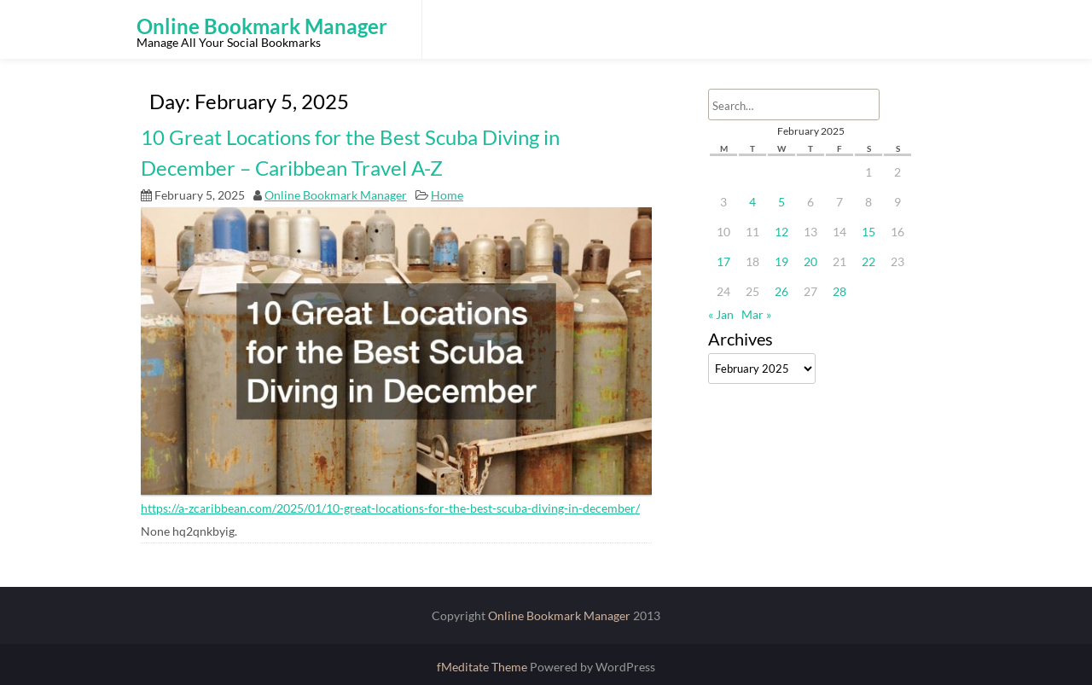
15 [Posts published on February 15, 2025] (868, 231)
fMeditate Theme (483, 666)
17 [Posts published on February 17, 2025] (723, 261)
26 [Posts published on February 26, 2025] (781, 291)
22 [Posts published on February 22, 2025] (868, 261)
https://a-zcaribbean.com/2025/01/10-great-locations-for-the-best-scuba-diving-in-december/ (390, 508)
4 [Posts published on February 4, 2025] (752, 201)
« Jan (721, 314)
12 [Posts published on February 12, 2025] (781, 231)
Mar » (756, 314)
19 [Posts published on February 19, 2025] (781, 261)
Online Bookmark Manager (335, 195)
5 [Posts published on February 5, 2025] (781, 201)
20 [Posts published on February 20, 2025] (810, 261)
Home (447, 195)
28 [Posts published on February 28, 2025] (839, 291)
